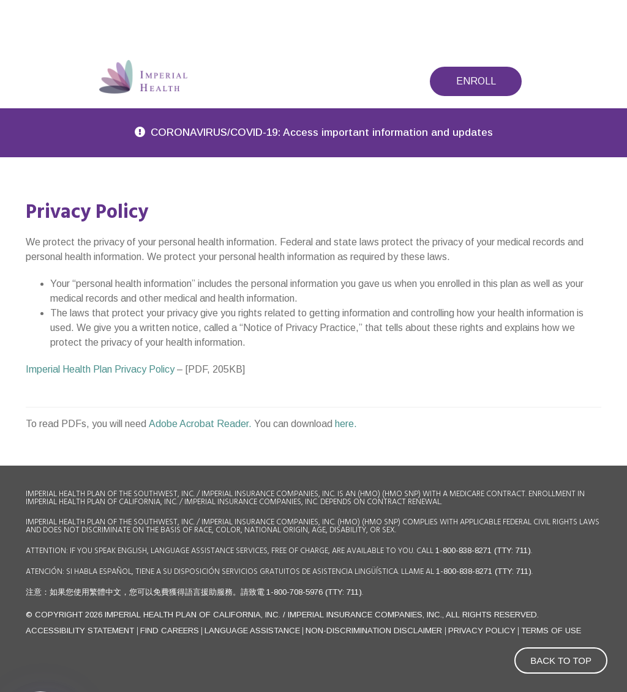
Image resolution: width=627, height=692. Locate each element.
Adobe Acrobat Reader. (201, 424)
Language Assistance (252, 630)
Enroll (476, 81)
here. (346, 424)
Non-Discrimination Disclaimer (375, 630)
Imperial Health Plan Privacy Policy (100, 369)
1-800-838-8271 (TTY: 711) (483, 550)
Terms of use (551, 630)
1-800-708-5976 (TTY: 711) (314, 592)
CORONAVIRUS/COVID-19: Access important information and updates (322, 132)
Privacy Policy (482, 630)
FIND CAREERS (169, 630)
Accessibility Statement (81, 630)
